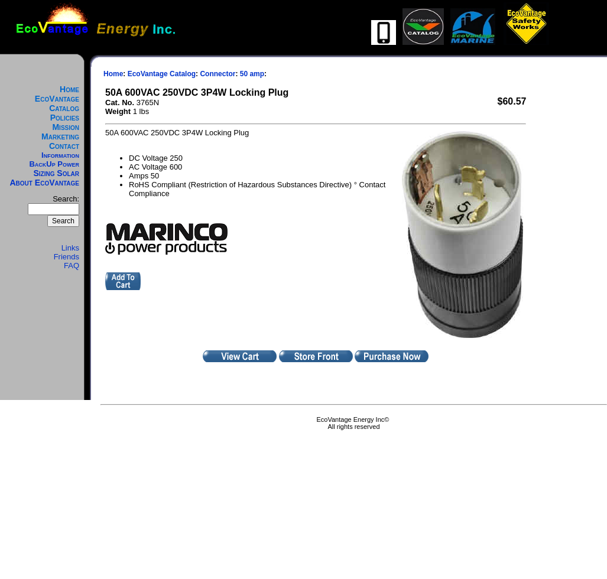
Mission (65, 127)
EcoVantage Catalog (57, 103)
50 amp (252, 74)
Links (70, 247)
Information (60, 155)
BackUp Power (54, 164)
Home (69, 89)
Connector (217, 74)
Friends (66, 256)
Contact (64, 146)
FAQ (71, 265)
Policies (64, 117)
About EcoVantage (45, 182)
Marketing (60, 136)
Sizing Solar (56, 173)
